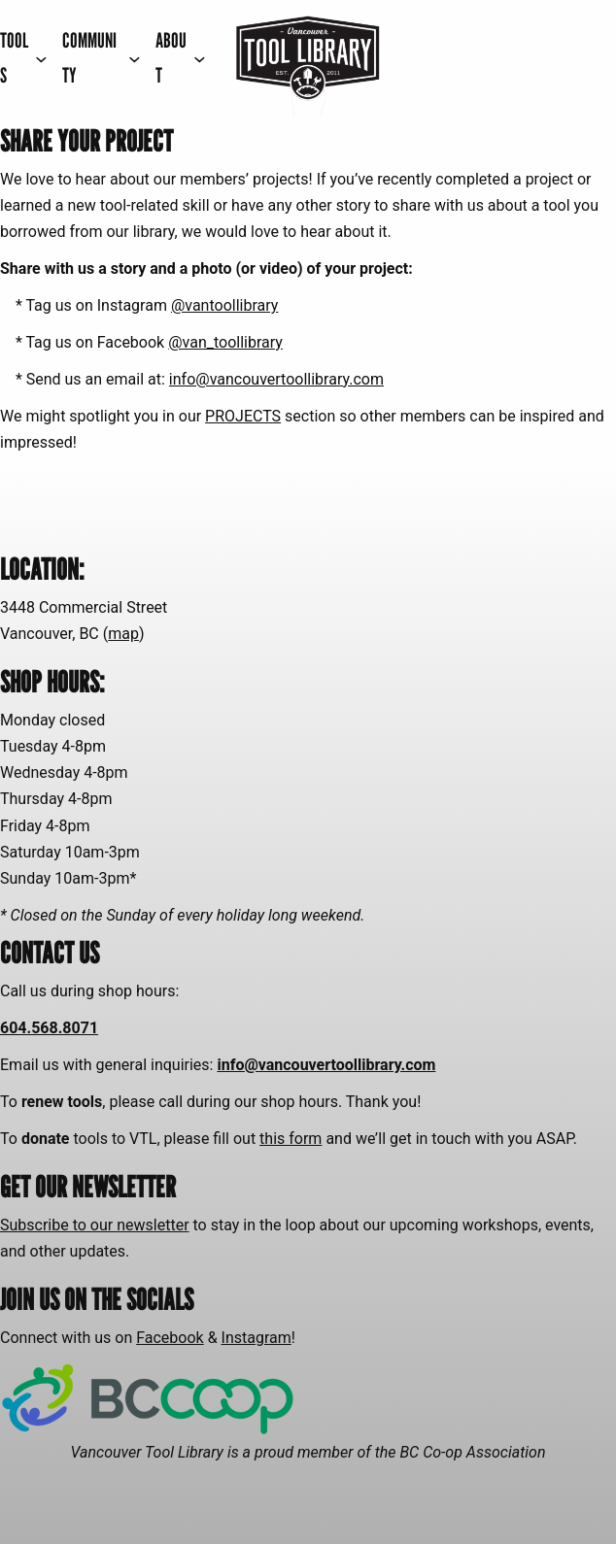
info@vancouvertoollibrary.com (276, 379)
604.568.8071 (49, 1028)
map (123, 633)
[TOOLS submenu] (23, 58)
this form (290, 1138)
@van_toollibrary (225, 342)
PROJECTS (243, 416)
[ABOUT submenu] (180, 58)
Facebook (169, 1337)
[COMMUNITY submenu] (101, 58)
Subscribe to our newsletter (94, 1225)
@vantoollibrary (224, 305)
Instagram (256, 1337)
